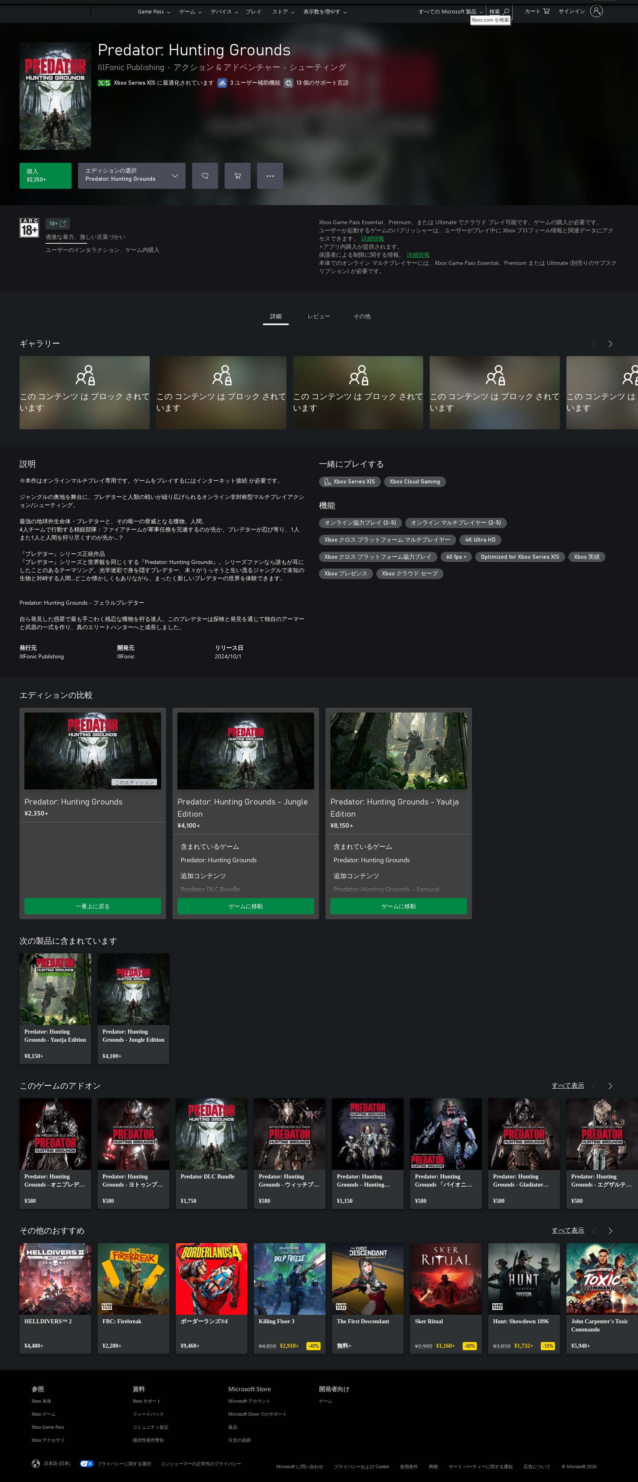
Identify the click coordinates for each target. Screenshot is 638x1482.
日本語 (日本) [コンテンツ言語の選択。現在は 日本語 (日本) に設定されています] (57, 1463)
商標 (433, 1466)
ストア (280, 11)
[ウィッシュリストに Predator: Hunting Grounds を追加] (205, 176)
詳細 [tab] (276, 316)
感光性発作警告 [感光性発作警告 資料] (148, 1440)
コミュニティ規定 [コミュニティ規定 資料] (150, 1427)
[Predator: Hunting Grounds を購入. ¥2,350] (46, 176)
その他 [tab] (362, 316)
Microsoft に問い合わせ (299, 1466)
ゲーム (187, 11)
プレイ (254, 11)
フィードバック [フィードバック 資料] (148, 1413)
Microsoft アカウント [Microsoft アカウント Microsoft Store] (249, 1400)
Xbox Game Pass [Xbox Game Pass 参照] (48, 1427)
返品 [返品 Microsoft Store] (232, 1427)
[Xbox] (113, 11)
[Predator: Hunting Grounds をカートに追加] (238, 176)
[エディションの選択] (132, 176)
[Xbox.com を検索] (499, 10)
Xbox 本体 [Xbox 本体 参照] (41, 1400)
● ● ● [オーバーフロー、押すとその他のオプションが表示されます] (270, 175)
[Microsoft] (59, 11)
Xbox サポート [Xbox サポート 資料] (147, 1400)
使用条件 (409, 1466)
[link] (55, 1008)
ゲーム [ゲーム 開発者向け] (325, 1400)
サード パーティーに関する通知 (481, 1466)
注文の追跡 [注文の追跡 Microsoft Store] (239, 1440)
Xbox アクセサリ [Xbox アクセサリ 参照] (48, 1440)
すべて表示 (568, 1085)
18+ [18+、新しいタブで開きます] (58, 224)
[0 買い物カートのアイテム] (537, 10)
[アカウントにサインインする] (580, 11)
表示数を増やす (322, 11)
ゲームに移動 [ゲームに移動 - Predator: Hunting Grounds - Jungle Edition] (246, 906)
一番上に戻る (93, 906)
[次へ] (610, 344)
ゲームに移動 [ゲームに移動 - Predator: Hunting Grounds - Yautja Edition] (399, 906)
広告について (537, 1466)
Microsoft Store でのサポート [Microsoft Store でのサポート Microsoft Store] (257, 1413)
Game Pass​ (151, 11)
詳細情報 (372, 238)
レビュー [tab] (319, 316)
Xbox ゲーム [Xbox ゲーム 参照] (44, 1413)
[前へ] (594, 344)
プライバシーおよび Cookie (361, 1466)
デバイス (221, 11)
